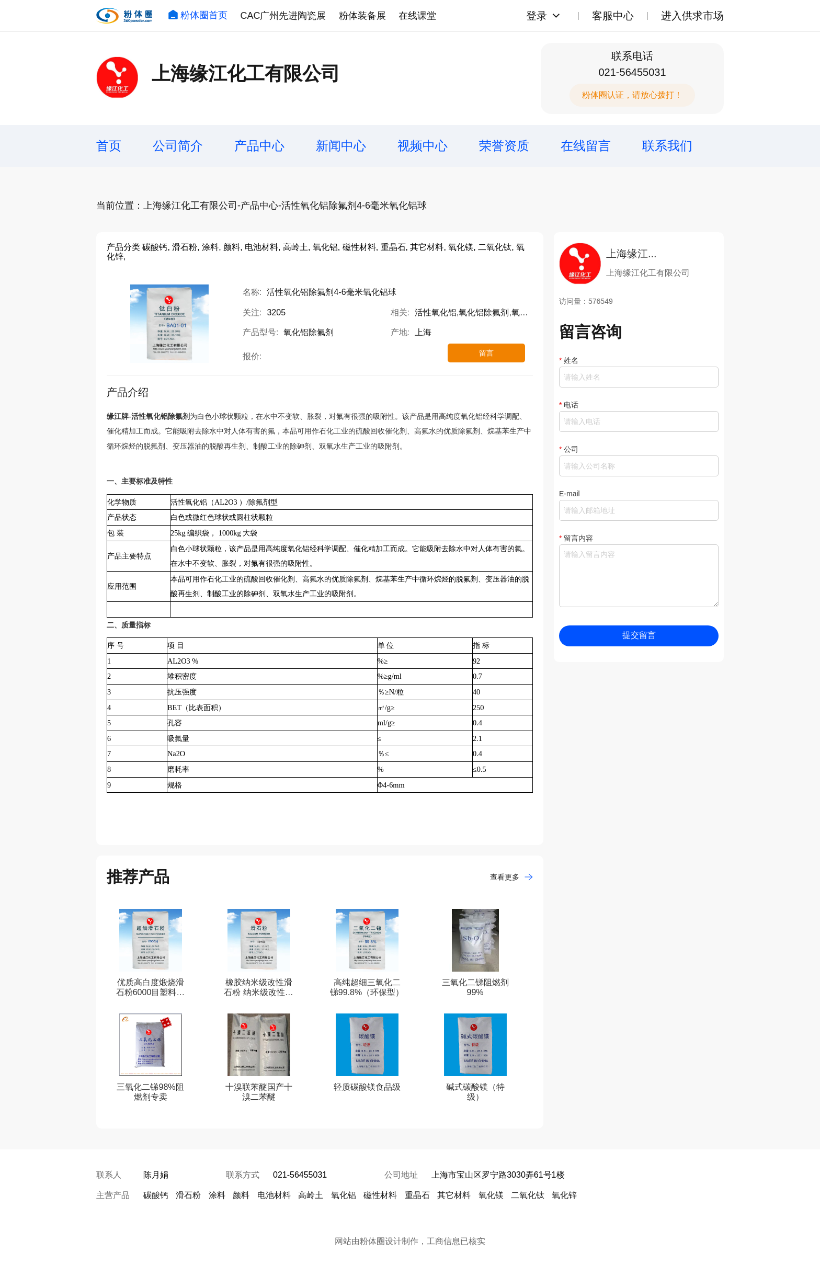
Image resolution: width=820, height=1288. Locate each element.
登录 (536, 15)
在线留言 (586, 146)
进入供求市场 (692, 15)
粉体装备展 (362, 15)
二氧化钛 (527, 1195)
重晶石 (417, 1195)
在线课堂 (417, 15)
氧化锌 (564, 1195)
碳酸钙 (155, 1195)
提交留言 (639, 635)
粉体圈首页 (197, 15)
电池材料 (274, 1195)
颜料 (241, 1195)
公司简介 (178, 146)
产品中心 (259, 146)
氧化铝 (343, 1195)
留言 (486, 353)
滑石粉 (188, 1195)
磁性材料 (380, 1195)
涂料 (217, 1195)
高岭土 (310, 1195)
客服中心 (613, 15)
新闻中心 (341, 146)
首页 (108, 146)
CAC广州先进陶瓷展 (283, 15)
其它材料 (454, 1195)
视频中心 (422, 146)
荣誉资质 (504, 146)
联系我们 (667, 146)
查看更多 (511, 877)
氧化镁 (491, 1195)
